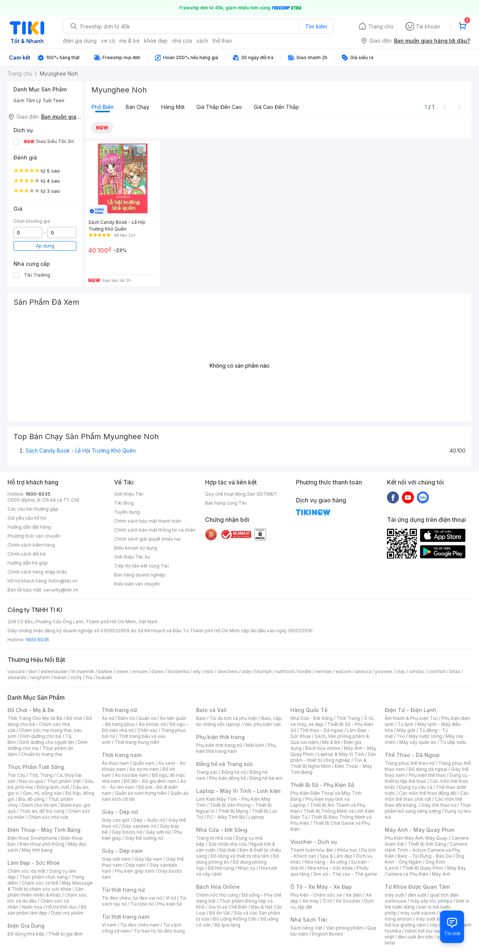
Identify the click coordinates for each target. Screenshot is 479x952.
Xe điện (354, 895)
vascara (16, 671)
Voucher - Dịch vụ (313, 842)
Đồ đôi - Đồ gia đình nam (150, 781)
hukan (60, 677)
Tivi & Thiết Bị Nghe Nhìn (328, 763)
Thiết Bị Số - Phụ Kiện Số (322, 785)
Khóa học (347, 850)
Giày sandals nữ (139, 826)
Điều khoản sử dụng (135, 548)
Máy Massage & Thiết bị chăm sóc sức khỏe (50, 886)
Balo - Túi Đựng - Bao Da (425, 856)
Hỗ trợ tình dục (61, 907)
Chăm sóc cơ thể (40, 883)
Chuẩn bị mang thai (41, 754)
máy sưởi (394, 895)
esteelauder (54, 671)
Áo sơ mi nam (144, 769)
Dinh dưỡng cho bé (40, 736)
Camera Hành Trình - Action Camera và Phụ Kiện (426, 850)
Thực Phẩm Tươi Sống (35, 767)
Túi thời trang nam (125, 916)
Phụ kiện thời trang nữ (219, 745)
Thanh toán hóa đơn (311, 850)
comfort (437, 671)
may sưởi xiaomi (418, 913)
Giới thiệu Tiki (128, 494)
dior (32, 671)
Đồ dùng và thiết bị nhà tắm (240, 856)
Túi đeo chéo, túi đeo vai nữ (132, 898)
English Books (327, 934)
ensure (139, 671)
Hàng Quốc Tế (308, 710)
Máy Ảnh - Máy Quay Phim (419, 830)
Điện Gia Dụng (26, 925)
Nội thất (227, 850)
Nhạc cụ (246, 868)
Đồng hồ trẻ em (266, 778)
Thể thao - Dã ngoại (321, 730)
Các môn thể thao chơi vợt (427, 796)
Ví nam (109, 925)
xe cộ (108, 40)
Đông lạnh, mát (53, 787)
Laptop (256, 817)
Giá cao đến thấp (276, 107)
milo (209, 671)
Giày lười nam (116, 859)
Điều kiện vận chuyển (137, 584)
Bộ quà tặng (227, 925)
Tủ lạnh (405, 724)
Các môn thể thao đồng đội (428, 793)
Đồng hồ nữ (234, 772)
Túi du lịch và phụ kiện (233, 718)
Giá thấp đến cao (219, 107)
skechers (227, 671)
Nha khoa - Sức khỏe (330, 868)
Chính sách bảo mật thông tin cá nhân (154, 530)
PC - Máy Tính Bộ (226, 817)
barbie (105, 671)
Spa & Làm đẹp (336, 856)
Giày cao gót (115, 820)
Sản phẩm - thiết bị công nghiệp (333, 757)
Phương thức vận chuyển (33, 536)
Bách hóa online (322, 748)
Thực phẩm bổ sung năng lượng (428, 808)
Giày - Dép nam (122, 851)
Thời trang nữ (119, 710)
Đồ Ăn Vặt (219, 913)
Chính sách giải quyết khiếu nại (147, 539)
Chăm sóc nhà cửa (48, 817)
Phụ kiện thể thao (427, 775)
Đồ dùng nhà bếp (26, 934)
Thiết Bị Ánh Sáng (427, 844)
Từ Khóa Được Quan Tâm (417, 886)
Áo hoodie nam (131, 775)
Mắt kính (255, 745)
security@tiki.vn (60, 590)
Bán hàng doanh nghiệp (139, 575)
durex (157, 671)
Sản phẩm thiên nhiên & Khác (45, 892)
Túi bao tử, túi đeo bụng (159, 931)
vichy (76, 677)
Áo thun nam (115, 763)
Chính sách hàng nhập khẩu (37, 572)
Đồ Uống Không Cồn (235, 919)
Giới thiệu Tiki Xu (132, 557)
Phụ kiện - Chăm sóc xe (316, 895)
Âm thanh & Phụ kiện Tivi (411, 718)
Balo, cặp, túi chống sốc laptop (239, 721)
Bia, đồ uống (31, 799)
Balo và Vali (211, 710)
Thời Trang (348, 718)
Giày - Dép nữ (120, 812)
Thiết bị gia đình (65, 934)
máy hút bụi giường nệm (424, 922)
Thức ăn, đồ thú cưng (41, 811)
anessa (363, 671)
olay (400, 671)
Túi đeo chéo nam (139, 925)
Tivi (401, 736)
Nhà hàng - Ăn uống (326, 862)
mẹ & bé (129, 40)
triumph (263, 671)
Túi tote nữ (141, 904)
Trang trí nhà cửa (214, 838)
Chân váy (147, 730)
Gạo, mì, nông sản (42, 793)
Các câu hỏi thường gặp (32, 509)
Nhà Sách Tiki (308, 919)
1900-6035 (38, 494)
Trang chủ (380, 26)
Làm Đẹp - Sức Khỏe (33, 863)
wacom (343, 671)
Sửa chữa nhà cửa (227, 844)
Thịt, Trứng (41, 775)
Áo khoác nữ (152, 724)
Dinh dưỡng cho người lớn (46, 742)
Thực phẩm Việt (64, 781)
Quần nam (143, 763)
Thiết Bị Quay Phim (422, 868)
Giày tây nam (148, 859)
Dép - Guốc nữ (149, 820)
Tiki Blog (124, 503)
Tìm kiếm (316, 26)
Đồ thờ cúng (221, 868)
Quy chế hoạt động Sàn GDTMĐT (241, 494)
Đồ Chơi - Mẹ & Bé (30, 710)
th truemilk (82, 671)
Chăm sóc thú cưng (217, 895)
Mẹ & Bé (331, 742)
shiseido (17, 677)
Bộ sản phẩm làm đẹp (46, 910)
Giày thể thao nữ (438, 805)
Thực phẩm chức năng (43, 877)
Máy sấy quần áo (417, 742)
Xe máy (310, 901)
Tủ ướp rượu (453, 742)
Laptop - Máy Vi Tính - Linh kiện (238, 791)
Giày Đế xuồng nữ (144, 838)
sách (202, 40)
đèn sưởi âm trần (415, 937)
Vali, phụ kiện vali (262, 724)
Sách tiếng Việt (306, 928)
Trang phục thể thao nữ (409, 763)
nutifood (284, 671)
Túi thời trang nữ (123, 889)
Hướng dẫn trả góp (27, 563)
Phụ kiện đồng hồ (227, 778)
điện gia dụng (80, 40)
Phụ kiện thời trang (220, 737)
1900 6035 (37, 639)
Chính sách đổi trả (26, 554)
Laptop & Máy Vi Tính (341, 754)
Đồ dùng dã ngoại (428, 769)
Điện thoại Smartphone (32, 838)
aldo (246, 671)
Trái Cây (16, 775)
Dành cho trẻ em (39, 805)
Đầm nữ (126, 718)
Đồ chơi (74, 718)
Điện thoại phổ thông (41, 844)
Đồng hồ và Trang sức (224, 764)
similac (416, 671)
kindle (304, 671)
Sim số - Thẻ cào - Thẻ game (345, 874)
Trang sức (207, 772)
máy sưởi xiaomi (433, 919)
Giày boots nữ (127, 832)
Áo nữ (108, 718)
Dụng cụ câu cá (415, 787)
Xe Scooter (348, 901)
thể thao (222, 40)
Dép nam (136, 865)
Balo (201, 718)
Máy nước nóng (425, 736)
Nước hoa (32, 907)
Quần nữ (147, 718)
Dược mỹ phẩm (67, 913)
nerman (323, 671)
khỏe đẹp (156, 40)
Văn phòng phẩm (344, 928)
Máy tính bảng (37, 850)
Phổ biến (102, 107)
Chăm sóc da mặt (26, 871)
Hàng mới (172, 107)
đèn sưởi (417, 895)
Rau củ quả (31, 781)
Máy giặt (406, 730)
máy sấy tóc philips (431, 901)
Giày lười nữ (158, 832)
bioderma (178, 671)
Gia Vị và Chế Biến (227, 907)
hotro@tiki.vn (63, 581)
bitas (454, 671)
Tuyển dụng (127, 512)
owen (122, 671)
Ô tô (327, 901)
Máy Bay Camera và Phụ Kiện (425, 871)
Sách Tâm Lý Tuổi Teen (38, 100)
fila (89, 677)
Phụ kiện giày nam (134, 871)
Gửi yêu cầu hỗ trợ (26, 518)
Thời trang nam (121, 755)
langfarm (40, 677)
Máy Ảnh (441, 874)
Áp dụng (45, 246)
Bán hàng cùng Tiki (226, 503)
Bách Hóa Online (218, 886)
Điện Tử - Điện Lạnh (410, 710)
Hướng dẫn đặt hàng (29, 527)
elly (197, 671)
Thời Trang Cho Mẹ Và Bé (34, 718)
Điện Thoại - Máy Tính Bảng (43, 830)
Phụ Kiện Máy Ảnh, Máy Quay (416, 838)
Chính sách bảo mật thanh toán (147, 521)
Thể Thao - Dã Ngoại (412, 755)
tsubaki (104, 677)
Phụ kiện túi (169, 904)
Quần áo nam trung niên (141, 793)
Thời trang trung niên (137, 742)
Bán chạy (137, 107)
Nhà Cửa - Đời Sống (221, 830)
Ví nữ (170, 898)
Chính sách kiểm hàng (31, 545)
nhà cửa (182, 40)
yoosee (383, 671)
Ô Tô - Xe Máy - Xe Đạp (321, 886)
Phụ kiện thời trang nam (236, 748)
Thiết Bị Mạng (233, 811)
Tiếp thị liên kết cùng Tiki (141, 566)
